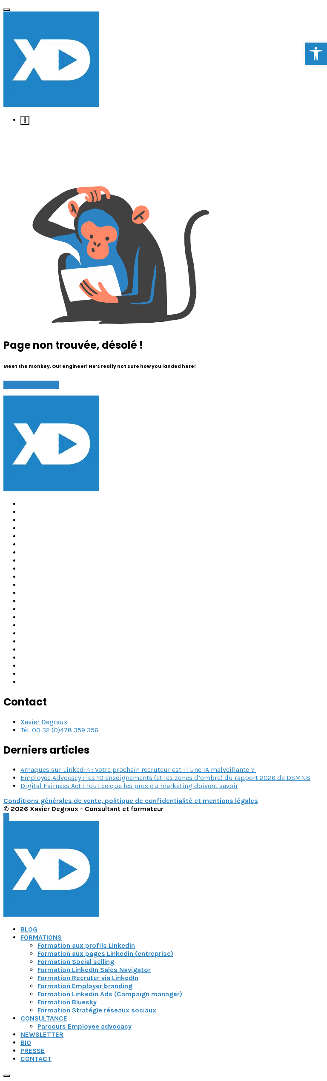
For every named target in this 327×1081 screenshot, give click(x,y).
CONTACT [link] (36, 1059)
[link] (316, 54)
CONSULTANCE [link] (43, 1018)
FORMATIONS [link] (41, 937)
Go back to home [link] (31, 385)
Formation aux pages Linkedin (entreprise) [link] (105, 953)
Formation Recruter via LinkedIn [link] (87, 978)
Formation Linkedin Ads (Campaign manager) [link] (109, 994)
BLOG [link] (28, 929)
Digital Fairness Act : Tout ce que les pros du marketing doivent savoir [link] (129, 786)
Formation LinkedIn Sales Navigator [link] (94, 970)
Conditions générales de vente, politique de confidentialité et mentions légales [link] (130, 801)
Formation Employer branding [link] (84, 986)
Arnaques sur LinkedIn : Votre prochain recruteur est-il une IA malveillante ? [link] (138, 770)
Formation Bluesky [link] (67, 1002)
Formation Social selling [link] (75, 962)
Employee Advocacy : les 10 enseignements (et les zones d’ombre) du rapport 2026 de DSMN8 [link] (165, 778)
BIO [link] (25, 1042)
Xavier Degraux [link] (43, 722)
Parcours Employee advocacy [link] (84, 1026)
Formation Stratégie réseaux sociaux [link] (96, 1010)
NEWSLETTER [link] (41, 1034)
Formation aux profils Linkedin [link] (86, 945)
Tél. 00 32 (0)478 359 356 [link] (59, 730)
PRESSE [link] (32, 1051)
